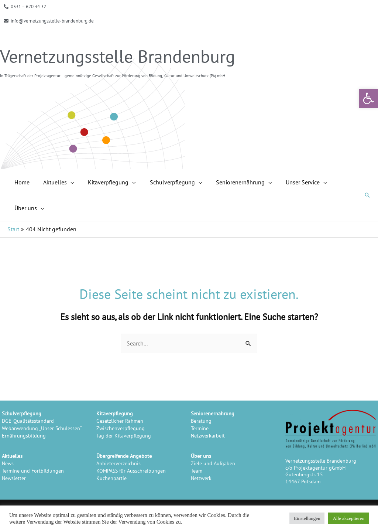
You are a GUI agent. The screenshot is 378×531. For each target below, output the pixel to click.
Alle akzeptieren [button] (348, 518)
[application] (67, 182)
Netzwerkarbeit (208, 435)
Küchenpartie (111, 477)
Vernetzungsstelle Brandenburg (117, 56)
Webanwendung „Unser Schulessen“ (42, 428)
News (8, 463)
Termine (200, 428)
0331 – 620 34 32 (28, 6)
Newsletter (14, 477)
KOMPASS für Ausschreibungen (131, 470)
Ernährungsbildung (24, 435)
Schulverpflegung (21, 413)
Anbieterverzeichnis (118, 463)
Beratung (201, 420)
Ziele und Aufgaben (213, 463)
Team (196, 470)
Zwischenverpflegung (120, 428)
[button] (368, 98)
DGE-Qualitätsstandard (28, 420)
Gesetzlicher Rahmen (119, 420)
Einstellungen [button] (307, 518)
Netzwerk (201, 477)
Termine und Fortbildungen (33, 470)
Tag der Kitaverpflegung (123, 435)
